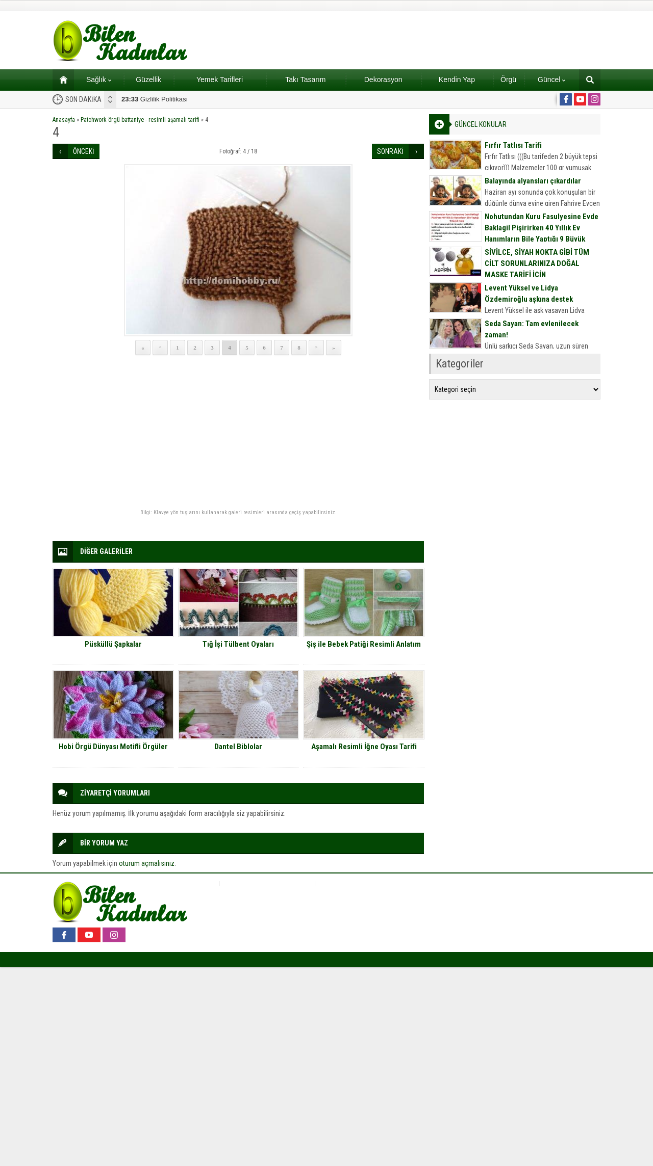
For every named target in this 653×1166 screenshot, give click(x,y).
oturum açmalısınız (146, 863)
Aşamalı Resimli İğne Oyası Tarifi (364, 746)
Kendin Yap (457, 79)
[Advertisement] (238, 432)
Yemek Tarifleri (219, 79)
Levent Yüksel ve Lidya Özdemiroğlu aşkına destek (529, 293)
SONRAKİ (390, 151)
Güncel (551, 79)
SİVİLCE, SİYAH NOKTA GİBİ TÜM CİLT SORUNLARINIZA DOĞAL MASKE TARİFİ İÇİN (537, 263)
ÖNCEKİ (83, 151)
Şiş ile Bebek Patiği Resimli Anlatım (364, 644)
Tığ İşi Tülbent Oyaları (238, 644)
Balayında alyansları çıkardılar (533, 181)
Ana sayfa (60, 79)
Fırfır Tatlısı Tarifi (513, 145)
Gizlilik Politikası (154, 99)
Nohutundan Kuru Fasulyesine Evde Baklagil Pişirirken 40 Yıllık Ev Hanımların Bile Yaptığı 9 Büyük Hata (541, 233)
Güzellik (148, 79)
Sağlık (98, 79)
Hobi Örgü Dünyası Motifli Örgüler (113, 746)
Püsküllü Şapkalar (113, 644)
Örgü (508, 79)
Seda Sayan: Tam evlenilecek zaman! (532, 329)
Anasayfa (64, 119)
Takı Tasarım (305, 79)
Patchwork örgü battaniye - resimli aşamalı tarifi (140, 119)
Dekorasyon (383, 79)
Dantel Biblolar (238, 746)
